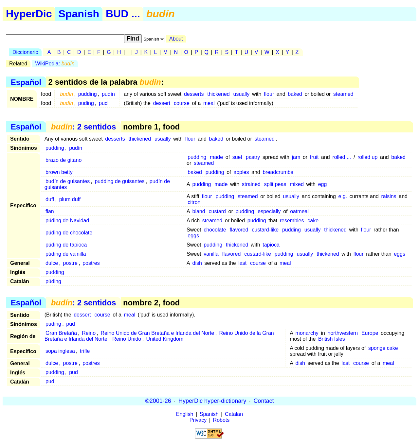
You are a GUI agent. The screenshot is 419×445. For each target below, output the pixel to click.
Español (26, 81)
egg (322, 184)
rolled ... (341, 157)
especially (269, 211)
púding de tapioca (66, 245)
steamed (343, 94)
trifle (85, 351)
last (242, 263)
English (184, 414)
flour (269, 94)
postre (70, 263)
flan (50, 211)
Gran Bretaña (61, 333)
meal (209, 103)
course (182, 103)
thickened (218, 94)
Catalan (234, 414)
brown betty (59, 172)
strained (251, 184)
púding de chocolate (69, 232)
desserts (194, 94)
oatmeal (299, 211)
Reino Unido (126, 339)
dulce (52, 263)
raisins (388, 196)
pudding (87, 94)
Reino (89, 333)
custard (217, 211)
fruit (314, 157)
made (216, 157)
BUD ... (123, 14)
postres (91, 263)
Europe (369, 333)
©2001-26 (158, 401)
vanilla (211, 254)
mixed (297, 184)
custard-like (265, 229)
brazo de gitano (64, 160)
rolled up (367, 157)
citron (194, 202)
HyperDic (29, 14)
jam (296, 157)
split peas (275, 184)
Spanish (79, 14)
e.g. (342, 196)
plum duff (70, 199)
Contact (263, 401)
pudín (108, 94)
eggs (193, 235)
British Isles (331, 339)
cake (313, 220)
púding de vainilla (66, 254)
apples (241, 172)
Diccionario (25, 52)
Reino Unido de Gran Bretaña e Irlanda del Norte (157, 333)
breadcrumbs (278, 172)
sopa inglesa (60, 351)
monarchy (307, 333)
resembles (292, 220)
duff (50, 199)
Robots (221, 420)
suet (237, 157)
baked (295, 94)
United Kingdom (165, 339)
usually (241, 94)
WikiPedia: (55, 63)
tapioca (271, 245)
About (176, 39)
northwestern (343, 333)
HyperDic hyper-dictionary (212, 401)
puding (86, 103)
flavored (239, 229)
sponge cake (383, 348)
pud (103, 103)
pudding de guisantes (119, 181)
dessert (161, 103)
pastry (253, 157)
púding (53, 281)
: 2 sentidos (83, 126)
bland (198, 211)
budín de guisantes (68, 181)
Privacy (198, 420)
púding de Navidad (67, 220)
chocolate (215, 229)
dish (197, 263)
